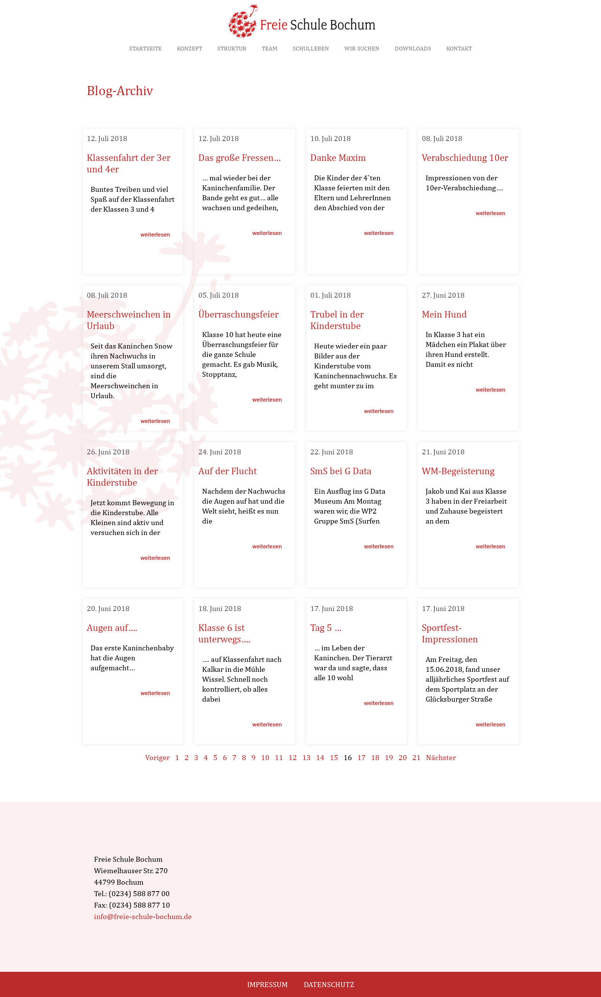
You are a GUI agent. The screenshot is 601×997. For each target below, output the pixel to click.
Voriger (157, 757)
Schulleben (311, 48)
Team (269, 48)
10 (265, 757)
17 (361, 757)
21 (416, 757)
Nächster (441, 757)
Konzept (189, 48)
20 (403, 757)
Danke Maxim (338, 157)
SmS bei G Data (340, 471)
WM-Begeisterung (458, 471)
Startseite (145, 48)
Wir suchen (361, 48)
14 (320, 757)
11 (279, 757)
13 (306, 757)
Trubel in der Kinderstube (337, 319)
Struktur (231, 48)
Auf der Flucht (227, 471)
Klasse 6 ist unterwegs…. (224, 633)
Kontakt (459, 48)
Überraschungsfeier (238, 314)
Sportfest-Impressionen (450, 633)
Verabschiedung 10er (465, 157)
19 (389, 757)
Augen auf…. (112, 627)
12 (292, 757)
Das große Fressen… (239, 157)
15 (334, 757)
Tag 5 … (326, 627)
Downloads (413, 48)
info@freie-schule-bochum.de (143, 916)
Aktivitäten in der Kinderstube (122, 476)
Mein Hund (444, 314)
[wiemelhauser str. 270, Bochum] (378, 887)
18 (375, 757)
